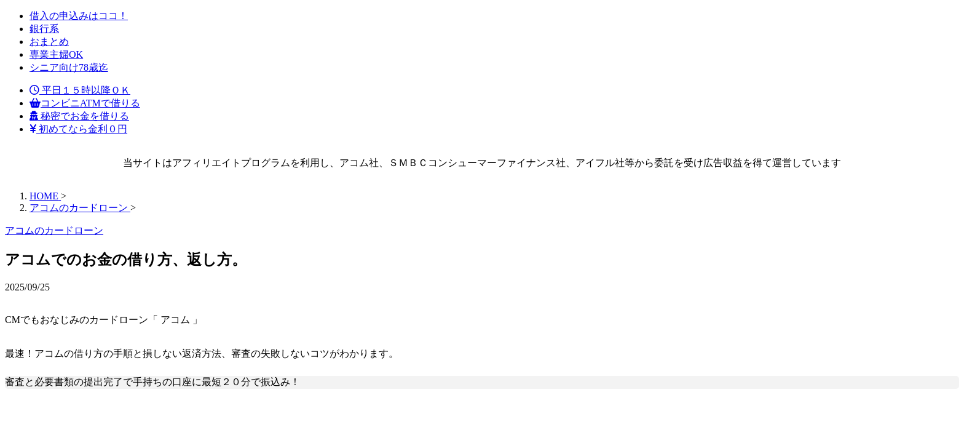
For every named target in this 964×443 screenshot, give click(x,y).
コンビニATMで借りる (85, 103)
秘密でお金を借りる (79, 116)
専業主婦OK (56, 54)
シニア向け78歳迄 (69, 67)
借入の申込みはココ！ (79, 15)
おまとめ (49, 41)
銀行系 (44, 28)
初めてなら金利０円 (78, 129)
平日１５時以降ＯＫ (80, 90)
